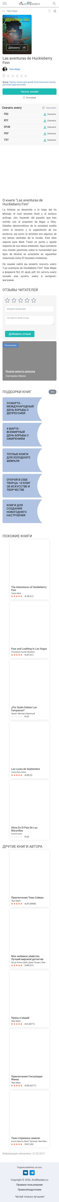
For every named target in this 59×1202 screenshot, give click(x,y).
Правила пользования (29, 1184)
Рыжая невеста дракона (20, 371)
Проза (12, 82)
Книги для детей (25, 82)
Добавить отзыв (20, 334)
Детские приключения (14, 84)
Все (52, 392)
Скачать (51, 114)
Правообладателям (29, 1189)
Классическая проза (44, 82)
